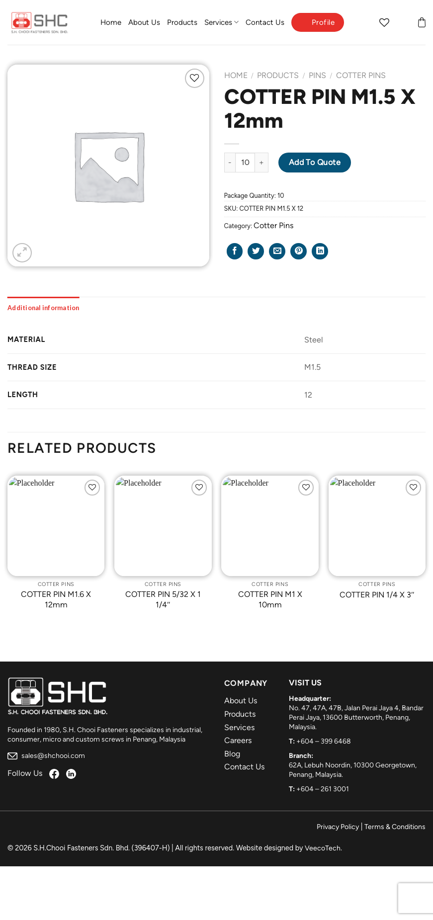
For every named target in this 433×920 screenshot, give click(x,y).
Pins (317, 75)
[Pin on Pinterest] (298, 251)
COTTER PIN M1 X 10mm (270, 599)
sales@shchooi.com (46, 756)
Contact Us (265, 22)
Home (110, 22)
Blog (232, 753)
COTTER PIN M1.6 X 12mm (56, 599)
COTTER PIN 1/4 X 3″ (377, 594)
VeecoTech (323, 848)
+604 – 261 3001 (322, 789)
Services (221, 22)
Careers (238, 740)
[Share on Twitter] (256, 251)
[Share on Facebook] (235, 251)
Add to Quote (315, 162)
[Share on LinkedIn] (320, 251)
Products (182, 22)
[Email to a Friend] (277, 251)
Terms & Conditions (395, 827)
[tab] (43, 308)
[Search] (364, 22)
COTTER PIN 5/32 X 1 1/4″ (163, 599)
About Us (144, 22)
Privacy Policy (338, 827)
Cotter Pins (361, 75)
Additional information (43, 308)
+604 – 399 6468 (323, 741)
